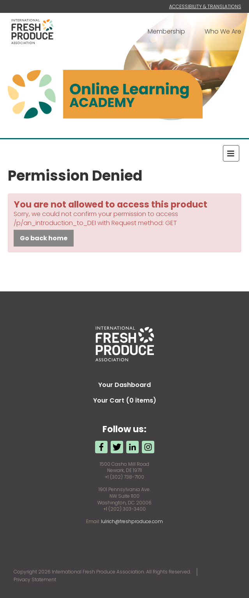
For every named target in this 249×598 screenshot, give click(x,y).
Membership (166, 31)
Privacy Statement (35, 579)
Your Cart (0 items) (124, 400)
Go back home (43, 238)
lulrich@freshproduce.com (132, 521)
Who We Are (223, 31)
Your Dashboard (124, 384)
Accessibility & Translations (205, 6)
